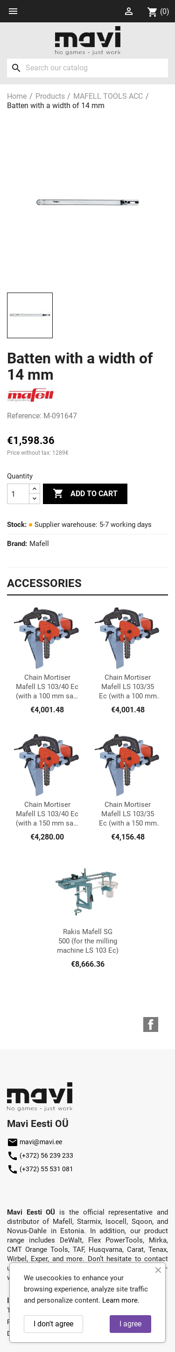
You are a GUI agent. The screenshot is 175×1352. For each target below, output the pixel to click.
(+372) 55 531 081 (40, 1169)
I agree (130, 1323)
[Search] (87, 68)
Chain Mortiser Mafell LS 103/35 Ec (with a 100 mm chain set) (128, 687)
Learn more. (121, 1300)
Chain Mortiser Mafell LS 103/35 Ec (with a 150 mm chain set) (128, 814)
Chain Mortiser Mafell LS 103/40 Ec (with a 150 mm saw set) (47, 814)
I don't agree (53, 1323)
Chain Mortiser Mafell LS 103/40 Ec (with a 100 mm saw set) (47, 687)
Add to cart (85, 494)
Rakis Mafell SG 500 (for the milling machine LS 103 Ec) (88, 941)
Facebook (150, 1024)
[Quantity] (18, 494)
